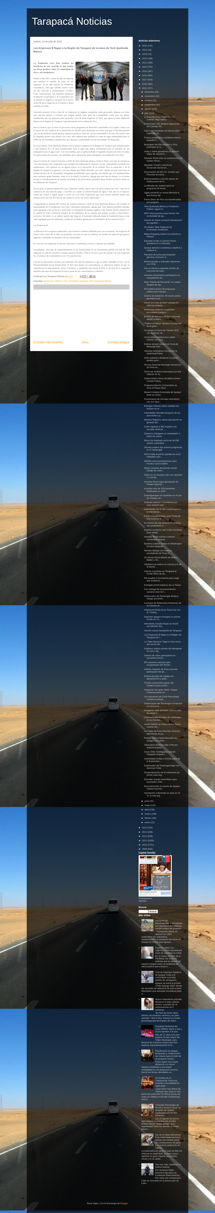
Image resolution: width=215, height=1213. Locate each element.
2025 (145, 45)
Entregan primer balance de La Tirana (162, 585)
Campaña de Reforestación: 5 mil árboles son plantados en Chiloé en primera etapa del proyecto (168, 924)
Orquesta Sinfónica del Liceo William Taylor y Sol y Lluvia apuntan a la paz (168, 1029)
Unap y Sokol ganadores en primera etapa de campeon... (161, 152)
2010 (145, 844)
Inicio (85, 342)
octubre (149, 100)
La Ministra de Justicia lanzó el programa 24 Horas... (159, 187)
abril (147, 809)
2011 (145, 840)
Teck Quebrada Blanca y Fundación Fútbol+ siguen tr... (161, 207)
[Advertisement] (81, 315)
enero (148, 822)
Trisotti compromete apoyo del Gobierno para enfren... (158, 684)
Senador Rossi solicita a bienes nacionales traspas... (159, 538)
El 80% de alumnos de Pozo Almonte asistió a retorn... (162, 317)
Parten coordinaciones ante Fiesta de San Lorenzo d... (162, 517)
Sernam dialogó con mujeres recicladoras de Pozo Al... (158, 551)
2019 (145, 71)
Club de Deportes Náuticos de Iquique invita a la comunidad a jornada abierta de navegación (168, 976)
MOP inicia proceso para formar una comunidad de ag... (161, 214)
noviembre (150, 96)
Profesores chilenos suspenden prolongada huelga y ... (159, 311)
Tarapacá (83, 281)
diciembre (150, 92)
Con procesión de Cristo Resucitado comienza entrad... (161, 698)
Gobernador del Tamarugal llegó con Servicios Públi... (161, 766)
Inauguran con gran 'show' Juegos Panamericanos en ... (160, 691)
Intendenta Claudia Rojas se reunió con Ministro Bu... (161, 625)
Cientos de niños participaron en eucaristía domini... (159, 656)
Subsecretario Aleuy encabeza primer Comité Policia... (162, 379)
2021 (145, 62)
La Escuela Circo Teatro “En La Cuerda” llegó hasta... (159, 118)
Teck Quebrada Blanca (100, 281)
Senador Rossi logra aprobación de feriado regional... (161, 483)
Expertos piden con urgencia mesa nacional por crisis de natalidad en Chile (168, 950)
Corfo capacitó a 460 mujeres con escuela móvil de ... (160, 428)
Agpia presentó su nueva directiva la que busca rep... (161, 194)
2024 (145, 50)
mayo (148, 805)
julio (147, 113)
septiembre (150, 104)
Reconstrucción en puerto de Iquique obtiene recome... (162, 787)
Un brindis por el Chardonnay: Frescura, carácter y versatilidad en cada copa (167, 1082)
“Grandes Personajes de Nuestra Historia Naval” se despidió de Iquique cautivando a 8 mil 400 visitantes (168, 1110)
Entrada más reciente (48, 342)
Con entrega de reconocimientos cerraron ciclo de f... (160, 590)
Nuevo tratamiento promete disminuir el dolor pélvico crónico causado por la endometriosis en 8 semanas (168, 1004)
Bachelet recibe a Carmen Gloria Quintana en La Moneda (160, 242)
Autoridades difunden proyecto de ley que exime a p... (162, 414)
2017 (145, 79)
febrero (148, 818)
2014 (145, 827)
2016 (145, 84)
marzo (148, 814)
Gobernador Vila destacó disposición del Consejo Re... (162, 125)
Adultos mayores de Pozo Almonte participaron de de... (160, 670)
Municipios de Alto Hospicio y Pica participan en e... (160, 145)
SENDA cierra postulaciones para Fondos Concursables (160, 462)
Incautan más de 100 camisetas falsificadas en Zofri (159, 489)
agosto (148, 109)
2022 (145, 58)
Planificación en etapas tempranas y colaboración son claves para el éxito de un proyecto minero (168, 1055)
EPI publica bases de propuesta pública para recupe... (159, 290)
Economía (49, 281)
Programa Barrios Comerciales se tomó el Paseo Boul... (160, 386)
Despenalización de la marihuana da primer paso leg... (161, 773)
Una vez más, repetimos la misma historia (168, 1165)
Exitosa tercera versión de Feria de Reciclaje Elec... (161, 345)
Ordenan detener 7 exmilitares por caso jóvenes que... (160, 503)
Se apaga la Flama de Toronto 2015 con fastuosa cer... (161, 331)
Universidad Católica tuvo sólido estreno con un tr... (159, 338)
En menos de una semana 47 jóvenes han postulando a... (162, 524)
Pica (65, 281)
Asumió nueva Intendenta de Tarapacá (162, 630)
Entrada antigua (118, 342)
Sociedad (73, 281)
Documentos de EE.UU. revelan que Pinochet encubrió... (161, 173)
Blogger (124, 1203)
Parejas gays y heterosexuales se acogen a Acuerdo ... (160, 739)
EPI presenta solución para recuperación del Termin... (158, 663)
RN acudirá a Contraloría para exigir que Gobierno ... (161, 579)
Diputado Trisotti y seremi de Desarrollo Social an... (158, 166)
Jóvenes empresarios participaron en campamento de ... (162, 276)
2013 (145, 832)
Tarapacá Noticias (72, 21)
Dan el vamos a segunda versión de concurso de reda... (161, 269)
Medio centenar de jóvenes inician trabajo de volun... (160, 469)
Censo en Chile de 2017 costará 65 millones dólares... (161, 304)
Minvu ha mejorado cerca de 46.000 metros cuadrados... (161, 441)
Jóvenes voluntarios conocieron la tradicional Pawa (160, 352)
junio (147, 801)
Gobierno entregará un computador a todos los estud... (162, 434)
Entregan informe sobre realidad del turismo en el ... (161, 407)
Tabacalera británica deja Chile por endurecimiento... (161, 746)
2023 (145, 54)
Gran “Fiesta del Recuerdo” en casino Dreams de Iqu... (162, 283)
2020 (145, 67)
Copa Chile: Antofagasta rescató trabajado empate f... (159, 753)
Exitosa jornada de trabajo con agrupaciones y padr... (159, 677)
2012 (145, 836)
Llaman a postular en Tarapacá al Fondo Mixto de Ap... (160, 572)
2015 (145, 88)
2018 (145, 75)
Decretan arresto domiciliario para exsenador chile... (160, 780)
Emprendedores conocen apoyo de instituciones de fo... (161, 180)
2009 (145, 849)
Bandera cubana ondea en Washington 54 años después (163, 545)
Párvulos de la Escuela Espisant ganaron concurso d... (159, 256)
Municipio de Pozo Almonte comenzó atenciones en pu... (162, 732)
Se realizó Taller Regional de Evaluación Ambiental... (158, 228)
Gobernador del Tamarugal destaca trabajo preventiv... (161, 597)
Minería (58, 281)
